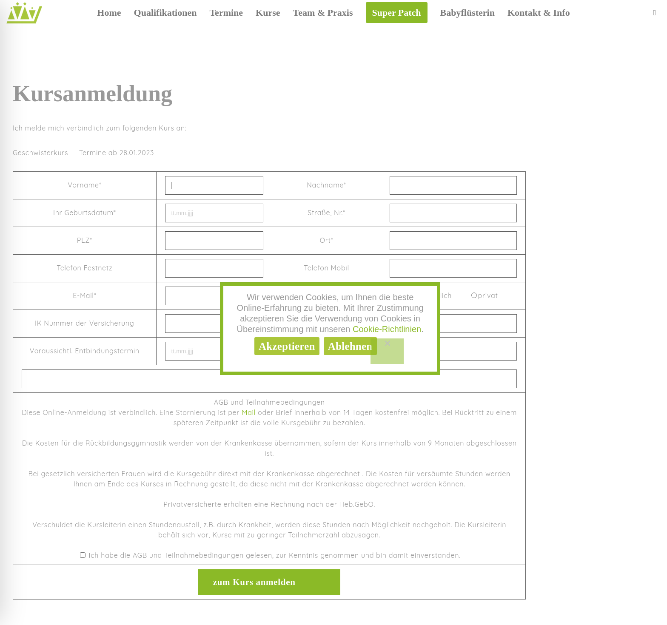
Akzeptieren (287, 346)
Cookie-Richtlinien (387, 329)
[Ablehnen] (387, 351)
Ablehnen (350, 346)
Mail (249, 412)
